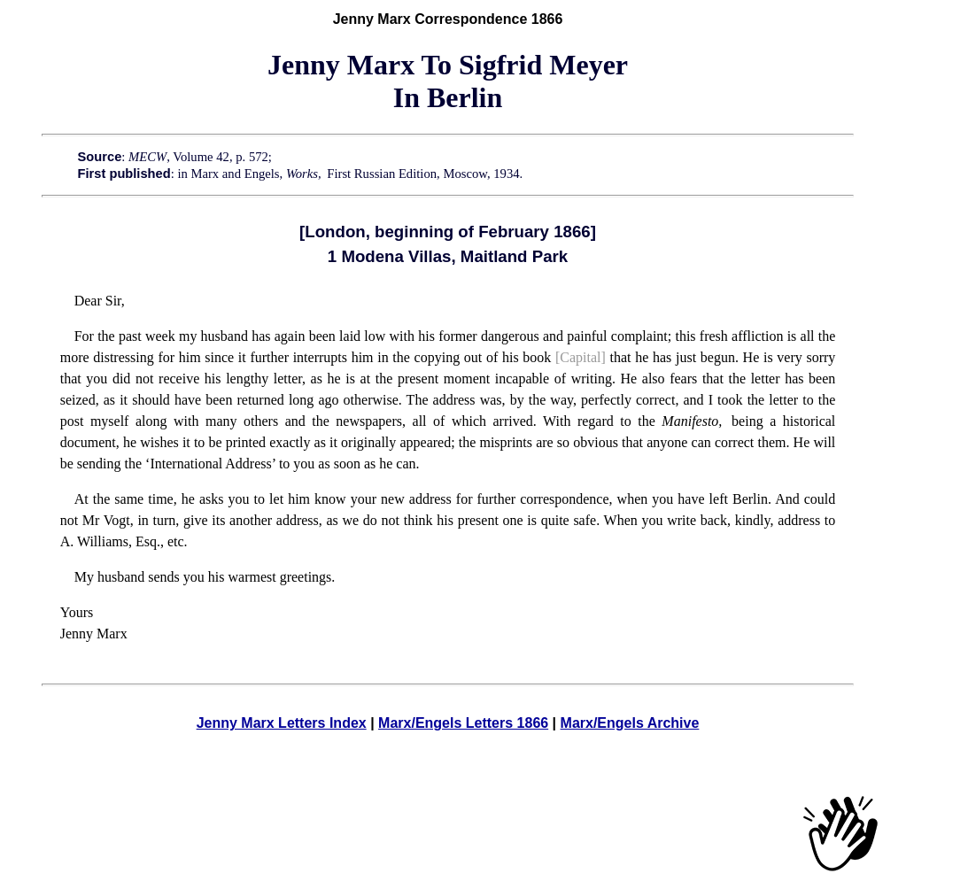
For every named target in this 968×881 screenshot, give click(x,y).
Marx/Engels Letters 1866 (463, 722)
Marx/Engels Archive (630, 722)
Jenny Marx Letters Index (282, 722)
